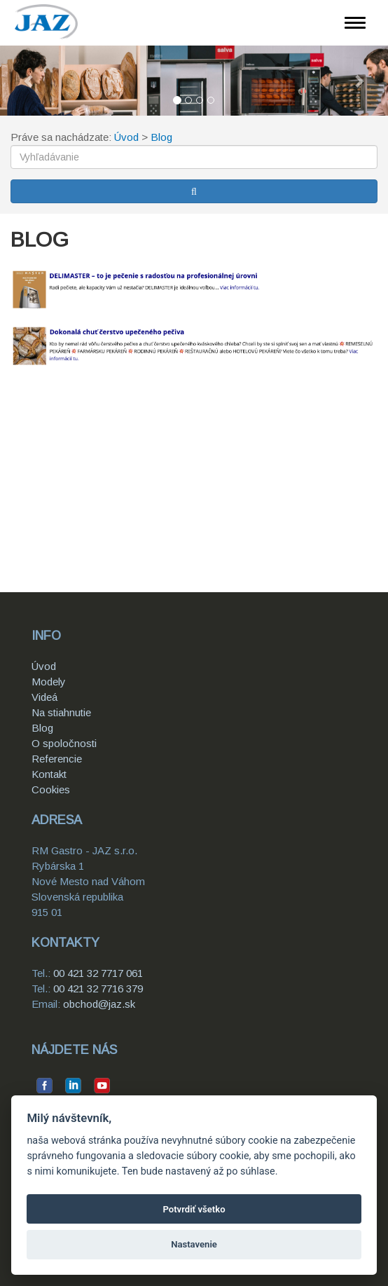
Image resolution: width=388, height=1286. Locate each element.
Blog (161, 137)
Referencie (57, 759)
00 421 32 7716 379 (98, 988)
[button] (29, 81)
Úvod (126, 137)
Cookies (51, 789)
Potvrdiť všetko (193, 1209)
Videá (44, 697)
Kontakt (49, 774)
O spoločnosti (64, 743)
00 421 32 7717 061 (98, 973)
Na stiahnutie (61, 712)
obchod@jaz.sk (99, 1004)
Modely (49, 682)
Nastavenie (194, 1244)
